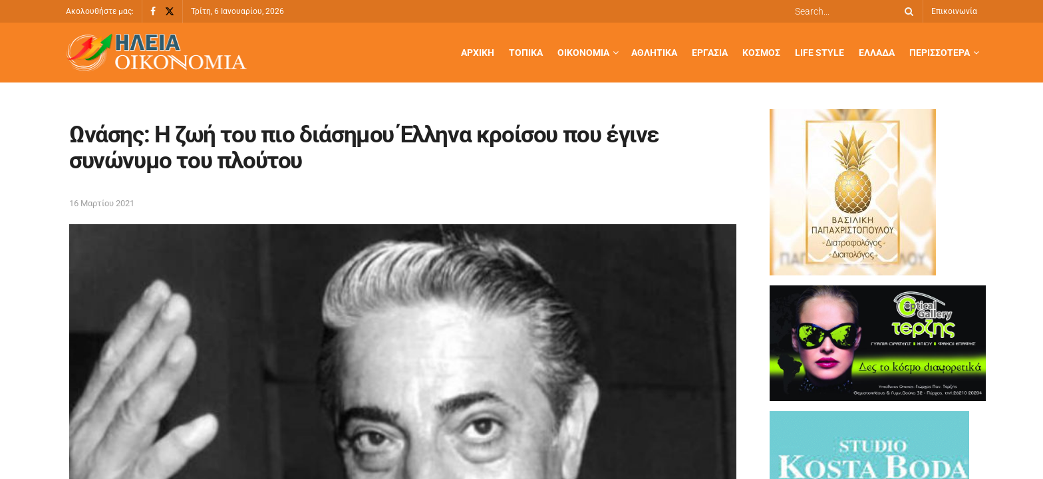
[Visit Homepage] (156, 53)
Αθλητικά (654, 52)
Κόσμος (761, 52)
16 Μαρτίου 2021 (101, 203)
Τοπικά (526, 52)
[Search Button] (906, 11)
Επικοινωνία (954, 11)
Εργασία (710, 52)
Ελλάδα (877, 52)
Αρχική (477, 52)
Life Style (819, 52)
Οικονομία (583, 52)
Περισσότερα (939, 52)
